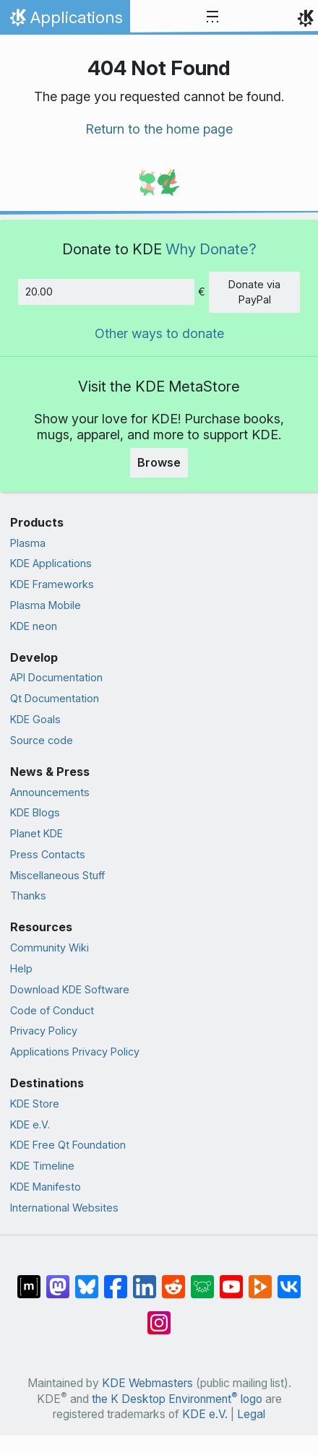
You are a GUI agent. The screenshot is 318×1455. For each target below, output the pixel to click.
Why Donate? (211, 249)
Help (21, 968)
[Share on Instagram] (159, 1315)
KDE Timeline (42, 1166)
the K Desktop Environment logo (177, 1399)
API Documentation (56, 677)
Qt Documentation (54, 698)
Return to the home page (159, 129)
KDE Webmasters (147, 1383)
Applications (65, 21)
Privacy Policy (43, 1030)
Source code (41, 740)
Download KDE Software (69, 989)
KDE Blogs (35, 812)
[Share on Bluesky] (86, 1279)
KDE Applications (51, 563)
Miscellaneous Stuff (57, 875)
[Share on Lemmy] (202, 1279)
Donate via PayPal (254, 292)
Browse (159, 462)
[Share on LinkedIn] (144, 1279)
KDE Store (34, 1103)
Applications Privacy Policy (74, 1051)
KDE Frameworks (52, 584)
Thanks (28, 895)
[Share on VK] (289, 1279)
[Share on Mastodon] (57, 1279)
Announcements (50, 792)
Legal (251, 1414)
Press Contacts (47, 854)
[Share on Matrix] (28, 1279)
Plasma (28, 543)
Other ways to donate (159, 333)
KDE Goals (35, 719)
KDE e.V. (30, 1124)
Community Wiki (49, 947)
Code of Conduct (52, 1010)
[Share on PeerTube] (260, 1279)
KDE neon (33, 626)
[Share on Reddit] (173, 1279)
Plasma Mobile (45, 605)
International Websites (64, 1207)
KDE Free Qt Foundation (68, 1145)
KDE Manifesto (45, 1186)
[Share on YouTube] (231, 1279)
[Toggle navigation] (212, 17)
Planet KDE (36, 833)
